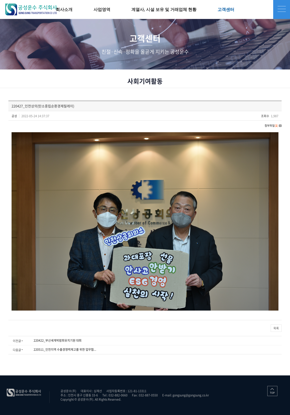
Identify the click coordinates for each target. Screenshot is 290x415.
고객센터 (226, 9)
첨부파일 (273, 125)
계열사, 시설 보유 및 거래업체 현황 (163, 9)
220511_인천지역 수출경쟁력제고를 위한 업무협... (65, 349)
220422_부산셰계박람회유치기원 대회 (58, 340)
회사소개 (64, 9)
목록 (276, 328)
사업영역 (102, 9)
